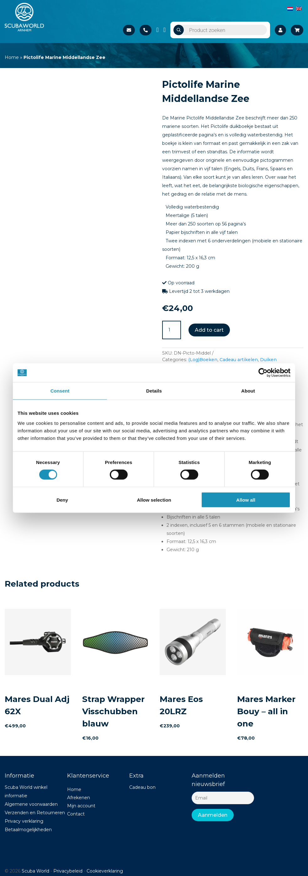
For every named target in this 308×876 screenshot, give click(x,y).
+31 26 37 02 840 (145, 30)
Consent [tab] (60, 390)
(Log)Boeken (202, 359)
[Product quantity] (171, 330)
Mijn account (81, 806)
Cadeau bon (142, 787)
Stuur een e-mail (129, 30)
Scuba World (35, 871)
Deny (62, 499)
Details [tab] (154, 390)
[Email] (223, 798)
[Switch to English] (299, 8)
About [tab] (248, 390)
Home (12, 57)
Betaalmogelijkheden (28, 829)
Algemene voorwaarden (31, 804)
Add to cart (209, 330)
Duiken (268, 359)
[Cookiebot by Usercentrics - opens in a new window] (263, 372)
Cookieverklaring (105, 871)
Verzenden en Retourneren (35, 812)
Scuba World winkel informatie (26, 791)
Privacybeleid (67, 871)
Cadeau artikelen (239, 359)
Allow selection (154, 499)
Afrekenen (78, 797)
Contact (76, 814)
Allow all (245, 499)
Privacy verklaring (24, 821)
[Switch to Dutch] (290, 8)
